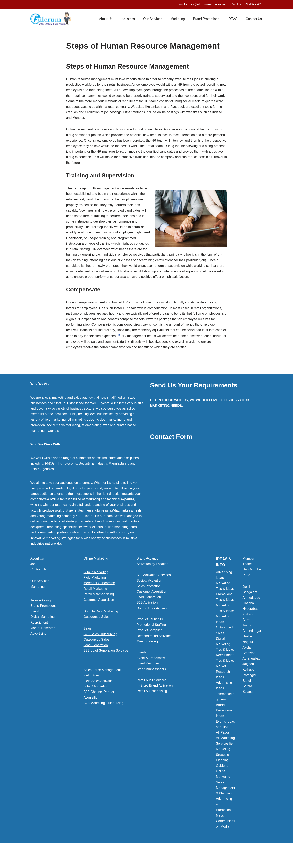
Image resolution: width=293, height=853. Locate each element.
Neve (34, 848)
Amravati (248, 653)
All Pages (223, 732)
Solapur (248, 691)
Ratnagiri (249, 675)
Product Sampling (149, 630)
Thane (247, 564)
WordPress (67, 848)
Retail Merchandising (99, 594)
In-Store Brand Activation (155, 685)
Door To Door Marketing (101, 611)
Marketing (37, 586)
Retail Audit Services (151, 680)
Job (33, 564)
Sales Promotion (148, 586)
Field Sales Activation (99, 681)
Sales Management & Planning (225, 788)
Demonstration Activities (154, 636)
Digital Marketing (42, 616)
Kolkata (247, 614)
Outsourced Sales (96, 616)
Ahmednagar (251, 631)
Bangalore (249, 592)
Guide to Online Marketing (223, 771)
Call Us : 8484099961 (246, 4)
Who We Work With (45, 444)
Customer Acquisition (99, 599)
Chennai (248, 603)
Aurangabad (251, 658)
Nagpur (247, 642)
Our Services (39, 581)
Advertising (38, 633)
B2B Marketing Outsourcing (103, 703)
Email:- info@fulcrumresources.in (201, 4)
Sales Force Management (102, 670)
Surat (246, 620)
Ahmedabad (251, 597)
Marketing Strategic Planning (223, 754)
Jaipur (246, 625)
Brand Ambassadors (151, 669)
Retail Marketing (95, 588)
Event (34, 611)
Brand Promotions (43, 606)
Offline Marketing (96, 558)
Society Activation (149, 580)
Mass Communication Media (225, 821)
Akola (246, 647)
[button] (114, 19)
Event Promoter (148, 663)
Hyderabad (250, 608)
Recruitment (39, 622)
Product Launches (150, 619)
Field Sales (92, 675)
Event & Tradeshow (151, 658)
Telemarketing (40, 600)
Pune (246, 575)
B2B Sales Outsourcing (100, 634)
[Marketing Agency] (50, 18)
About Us (37, 558)
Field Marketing (95, 577)
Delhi (246, 586)
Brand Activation (148, 558)
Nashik (247, 636)
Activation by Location (152, 564)
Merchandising (147, 641)
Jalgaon (248, 664)
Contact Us (254, 19)
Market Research (42, 628)
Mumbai (248, 558)
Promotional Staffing (151, 624)
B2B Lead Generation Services (106, 650)
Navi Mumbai (251, 569)
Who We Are (39, 383)
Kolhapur (249, 669)
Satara (247, 686)
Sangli (246, 680)
